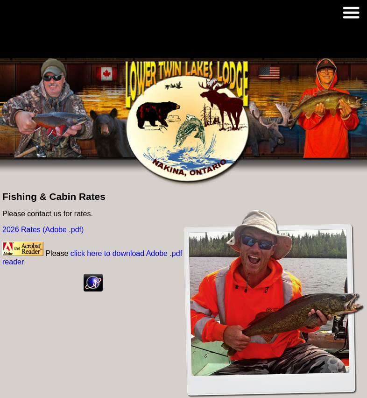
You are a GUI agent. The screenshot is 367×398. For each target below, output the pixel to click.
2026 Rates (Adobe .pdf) (43, 230)
